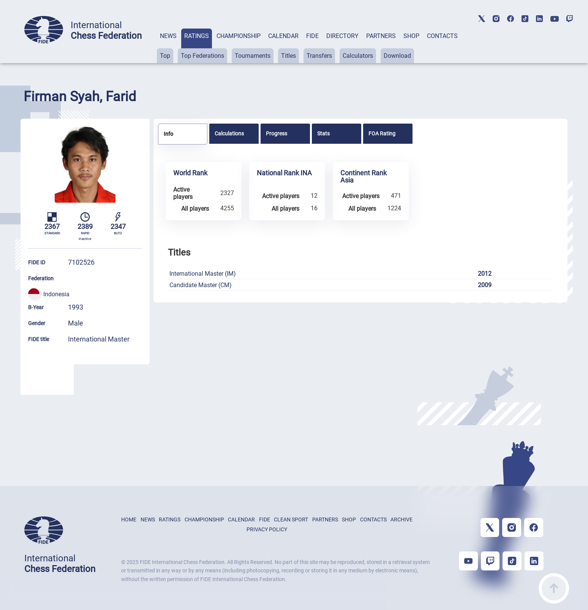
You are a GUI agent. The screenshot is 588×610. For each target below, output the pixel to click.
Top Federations (202, 55)
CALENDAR (283, 36)
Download (397, 55)
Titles (288, 55)
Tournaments (252, 55)
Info (168, 134)
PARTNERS (381, 36)
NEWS (168, 36)
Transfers (319, 55)
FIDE (312, 36)
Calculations (229, 133)
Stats (323, 133)
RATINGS (196, 36)
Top (165, 55)
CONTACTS (442, 36)
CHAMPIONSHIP (239, 36)
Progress (276, 133)
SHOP (411, 36)
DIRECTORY (342, 36)
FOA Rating (381, 133)
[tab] (168, 46)
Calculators (358, 55)
